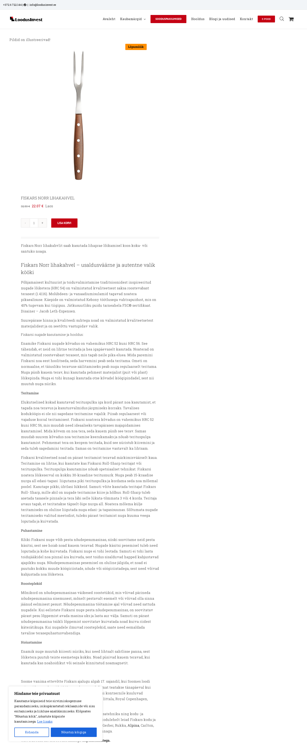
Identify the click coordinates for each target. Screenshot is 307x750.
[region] (55, 713)
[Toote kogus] (34, 223)
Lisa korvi (64, 223)
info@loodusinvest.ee (42, 4)
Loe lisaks (45, 721)
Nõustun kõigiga (73, 732)
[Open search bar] (282, 19)
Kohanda (31, 732)
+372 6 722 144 (12, 4)
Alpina (133, 725)
